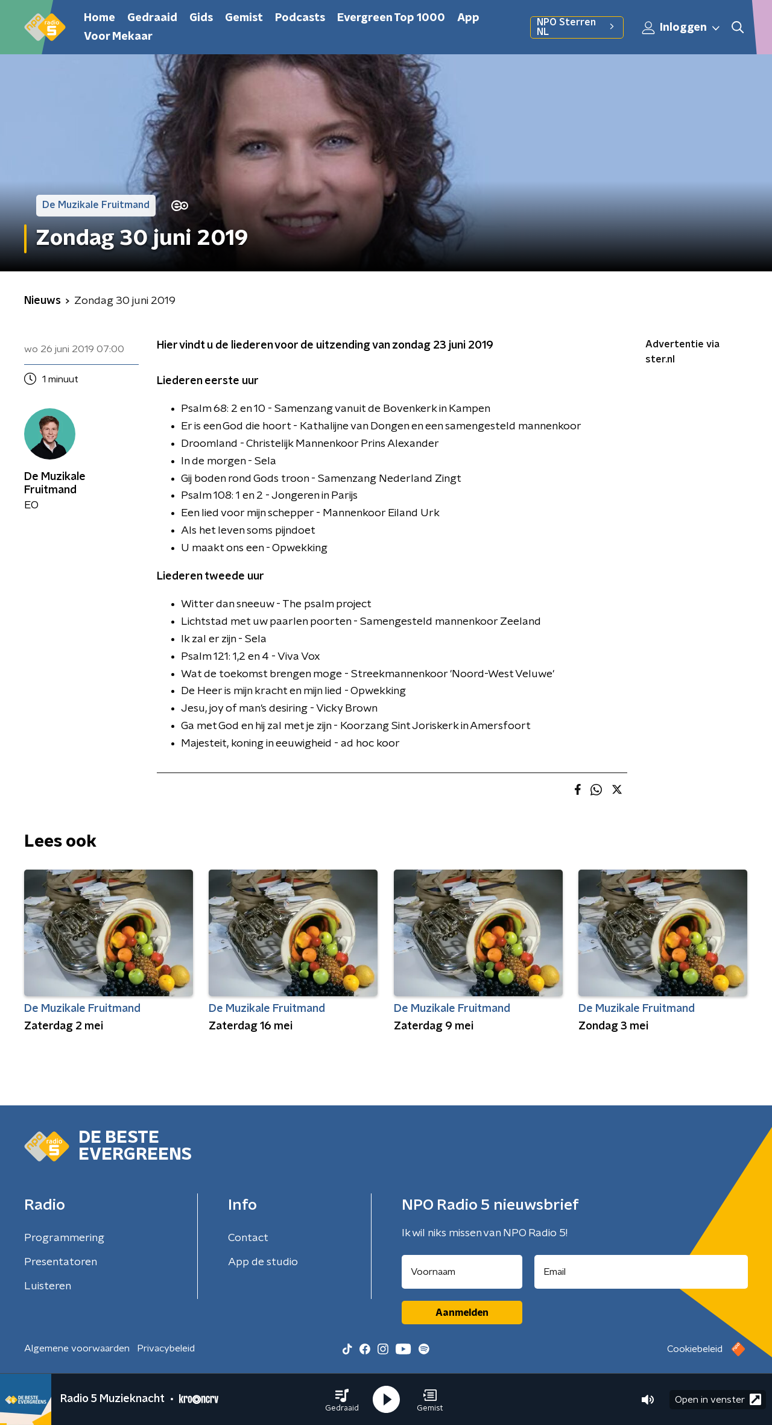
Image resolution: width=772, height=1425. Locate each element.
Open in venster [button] (718, 1399)
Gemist (244, 18)
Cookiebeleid (695, 1349)
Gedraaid (152, 18)
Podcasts (300, 18)
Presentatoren (60, 1262)
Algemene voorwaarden (77, 1348)
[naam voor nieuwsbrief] (462, 1272)
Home (99, 18)
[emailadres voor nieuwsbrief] (641, 1272)
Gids (201, 18)
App (468, 18)
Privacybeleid (166, 1348)
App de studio (263, 1262)
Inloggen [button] (681, 27)
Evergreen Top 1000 (391, 18)
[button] (342, 1399)
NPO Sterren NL (577, 27)
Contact (248, 1238)
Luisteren (47, 1286)
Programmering (64, 1238)
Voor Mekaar (118, 36)
